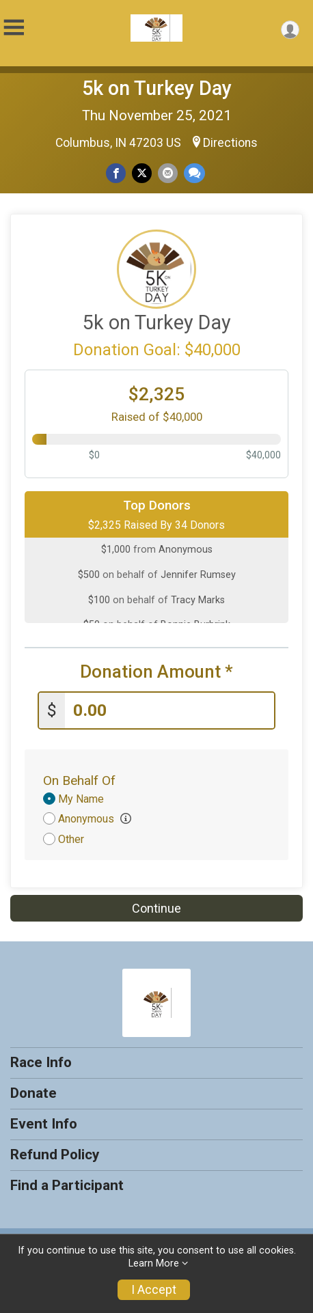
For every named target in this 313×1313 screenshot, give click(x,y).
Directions (230, 143)
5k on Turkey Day (157, 88)
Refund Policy (54, 1154)
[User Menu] (290, 29)
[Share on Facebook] (116, 173)
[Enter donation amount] (169, 711)
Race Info (41, 1062)
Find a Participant (67, 1185)
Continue (156, 908)
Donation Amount (156, 672)
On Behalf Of (79, 780)
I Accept (153, 1290)
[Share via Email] (168, 173)
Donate (33, 1093)
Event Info (43, 1124)
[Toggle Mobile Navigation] (13, 28)
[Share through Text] (194, 173)
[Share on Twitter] (142, 173)
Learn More (153, 1263)
